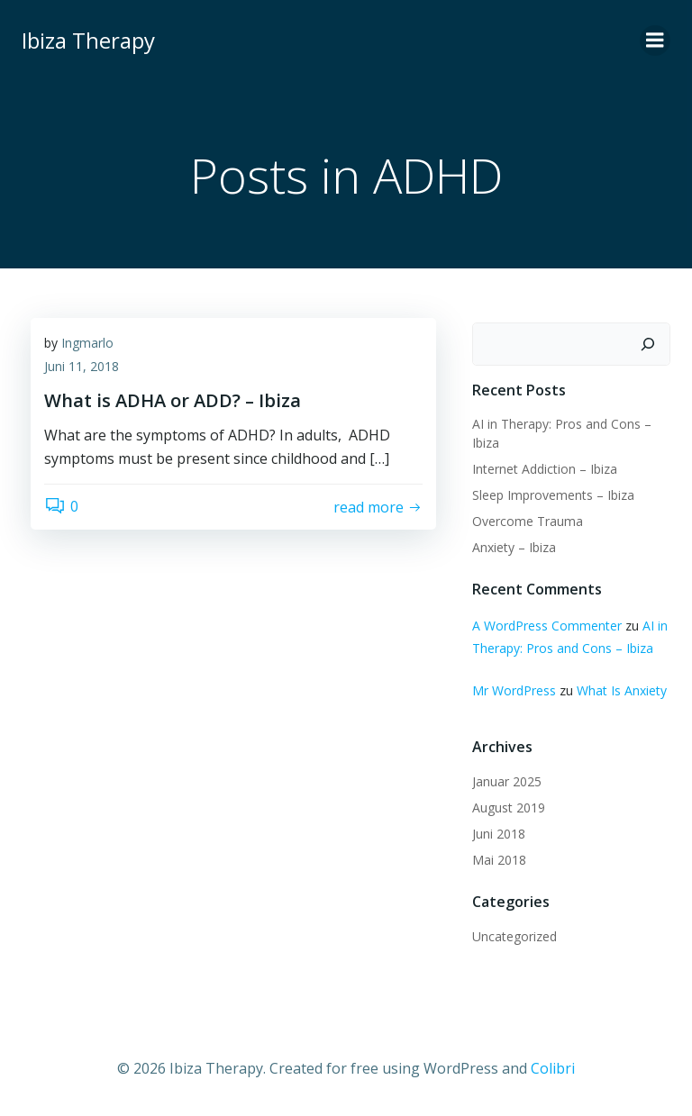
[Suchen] (647, 344)
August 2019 (508, 807)
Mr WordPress (514, 690)
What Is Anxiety (622, 690)
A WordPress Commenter (547, 625)
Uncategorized (514, 936)
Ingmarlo (87, 342)
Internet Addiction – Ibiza (544, 468)
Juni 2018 (498, 833)
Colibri (553, 1068)
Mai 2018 (499, 859)
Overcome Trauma (527, 521)
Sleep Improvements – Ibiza (553, 495)
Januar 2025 (507, 781)
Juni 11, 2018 (81, 366)
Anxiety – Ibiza (514, 547)
